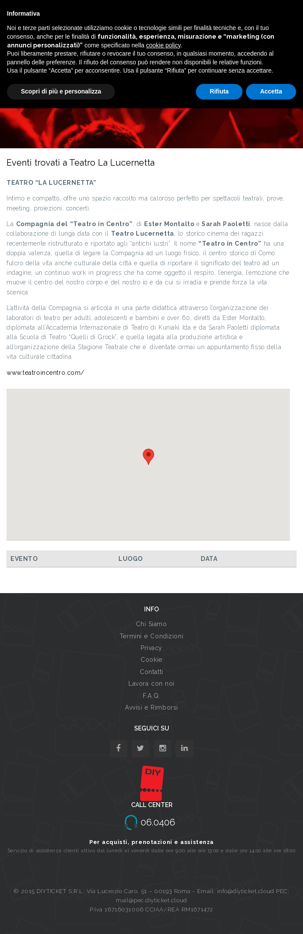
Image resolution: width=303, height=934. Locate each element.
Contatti (151, 671)
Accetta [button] (271, 91)
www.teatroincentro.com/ (45, 372)
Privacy (151, 647)
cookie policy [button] (163, 45)
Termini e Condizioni (151, 636)
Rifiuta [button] (219, 91)
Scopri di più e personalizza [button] (61, 91)
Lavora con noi (151, 683)
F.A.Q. (151, 695)
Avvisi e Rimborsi (151, 707)
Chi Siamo (151, 623)
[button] (148, 457)
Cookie (151, 659)
